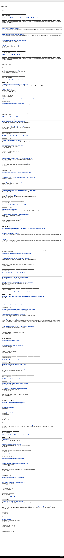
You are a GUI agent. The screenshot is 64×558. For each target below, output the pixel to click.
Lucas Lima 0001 (10, 51)
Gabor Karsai (50, 20)
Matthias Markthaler (9, 321)
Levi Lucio (11, 478)
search (12, 1)
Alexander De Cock (15, 191)
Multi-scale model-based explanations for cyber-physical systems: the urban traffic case (17, 158)
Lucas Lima (16, 141)
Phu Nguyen (47, 29)
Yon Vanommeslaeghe (10, 63)
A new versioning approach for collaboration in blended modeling (13, 121)
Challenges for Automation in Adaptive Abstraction (11, 340)
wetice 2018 (4, 489)
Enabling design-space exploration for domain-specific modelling (13, 458)
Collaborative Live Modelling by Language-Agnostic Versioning (13, 126)
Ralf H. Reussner (44, 234)
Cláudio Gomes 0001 (10, 215)
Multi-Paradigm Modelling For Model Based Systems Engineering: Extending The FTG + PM (17, 182)
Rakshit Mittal (4, 141)
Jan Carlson (45, 320)
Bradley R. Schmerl (15, 320)
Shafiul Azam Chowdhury (51, 320)
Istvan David (4, 117)
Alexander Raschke (15, 76)
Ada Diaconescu (4, 159)
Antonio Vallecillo (46, 21)
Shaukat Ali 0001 (18, 20)
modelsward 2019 (5, 414)
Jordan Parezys (4, 146)
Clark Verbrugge (15, 478)
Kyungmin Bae (15, 234)
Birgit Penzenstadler (21, 321)
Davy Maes (37, 85)
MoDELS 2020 (4, 260)
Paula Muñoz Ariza (9, 21)
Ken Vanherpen (16, 315)
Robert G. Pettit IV (32, 321)
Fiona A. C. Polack (22, 21)
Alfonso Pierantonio (15, 21)
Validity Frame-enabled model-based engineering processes (12, 70)
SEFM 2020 (4, 366)
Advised (6, 6)
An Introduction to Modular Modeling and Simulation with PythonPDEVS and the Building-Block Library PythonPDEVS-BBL (23, 296)
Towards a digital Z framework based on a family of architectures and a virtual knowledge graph (18, 177)
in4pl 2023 (3, 221)
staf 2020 (3, 270)
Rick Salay (19, 278)
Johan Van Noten (26, 85)
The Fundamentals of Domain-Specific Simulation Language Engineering (14, 388)
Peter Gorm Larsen (25, 365)
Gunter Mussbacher (39, 426)
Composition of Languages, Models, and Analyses (10, 233)
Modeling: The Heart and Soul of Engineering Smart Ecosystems (13, 34)
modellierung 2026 (5, 22)
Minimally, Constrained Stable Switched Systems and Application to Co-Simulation (16, 434)
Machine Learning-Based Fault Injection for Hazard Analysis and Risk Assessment (16, 204)
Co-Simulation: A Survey (6, 439)
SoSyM (3, 42)
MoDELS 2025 (4, 32)
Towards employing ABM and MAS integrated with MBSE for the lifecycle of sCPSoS (16, 253)
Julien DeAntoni (14, 445)
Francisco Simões (5, 104)
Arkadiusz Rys (4, 63)
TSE (3, 279)
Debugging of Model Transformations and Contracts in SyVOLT (13, 477)
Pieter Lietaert (15, 85)
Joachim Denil (31, 29)
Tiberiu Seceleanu (52, 29)
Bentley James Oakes (5, 173)
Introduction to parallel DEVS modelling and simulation (11, 496)
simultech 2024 (4, 96)
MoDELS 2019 (4, 307)
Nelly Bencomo (32, 20)
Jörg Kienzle (29, 426)
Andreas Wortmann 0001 (12, 20)
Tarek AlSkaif (4, 29)
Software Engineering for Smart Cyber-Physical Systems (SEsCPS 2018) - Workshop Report (17, 319)
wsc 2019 (3, 338)
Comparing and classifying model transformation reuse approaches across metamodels (17, 248)
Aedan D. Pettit (26, 321)
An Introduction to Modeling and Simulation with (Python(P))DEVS (13, 402)
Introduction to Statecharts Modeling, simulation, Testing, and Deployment (15, 463)
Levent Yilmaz (53, 507)
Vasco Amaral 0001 (16, 104)
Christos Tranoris (44, 321)
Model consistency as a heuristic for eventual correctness (12, 116)
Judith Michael (42, 29)
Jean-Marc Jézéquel (23, 426)
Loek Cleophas (19, 29)
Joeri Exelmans (4, 41)
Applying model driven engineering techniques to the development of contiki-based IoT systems (18, 309)
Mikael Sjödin (10, 36)
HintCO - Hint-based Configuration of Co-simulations (11, 359)
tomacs (3, 284)
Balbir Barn (23, 20)
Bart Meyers (4, 85)
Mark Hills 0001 (32, 234)
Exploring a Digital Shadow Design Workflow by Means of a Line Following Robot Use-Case (17, 223)
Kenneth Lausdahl (24, 356)
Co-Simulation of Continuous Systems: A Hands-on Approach (12, 345)
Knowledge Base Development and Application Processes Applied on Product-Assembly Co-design (19, 190)
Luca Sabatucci (38, 321)
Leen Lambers (53, 35)
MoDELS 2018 (4, 475)
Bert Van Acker (22, 63)
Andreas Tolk (4, 507)
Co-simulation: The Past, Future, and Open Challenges (11, 444)
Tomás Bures (4, 320)
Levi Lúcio (9, 351)
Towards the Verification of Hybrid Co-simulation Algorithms (12, 501)
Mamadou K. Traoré (41, 507)
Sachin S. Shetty (35, 507)
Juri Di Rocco (48, 35)
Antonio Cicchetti (43, 35)
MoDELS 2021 (4, 192)
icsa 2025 (3, 52)
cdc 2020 (3, 275)
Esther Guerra (17, 426)
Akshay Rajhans (22, 507)
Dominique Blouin (27, 141)
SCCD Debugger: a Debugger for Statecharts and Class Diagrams (13, 103)
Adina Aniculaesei (27, 320)
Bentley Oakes (14, 375)
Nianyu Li (3, 321)
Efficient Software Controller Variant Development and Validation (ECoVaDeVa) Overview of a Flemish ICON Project (21, 369)
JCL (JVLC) (4, 123)
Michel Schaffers (32, 85)
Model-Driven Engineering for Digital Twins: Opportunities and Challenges (14, 54)
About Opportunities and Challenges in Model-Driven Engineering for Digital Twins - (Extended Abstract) (20, 17)
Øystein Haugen (36, 29)
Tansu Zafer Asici (5, 310)
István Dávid (4, 431)
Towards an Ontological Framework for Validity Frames (11, 140)
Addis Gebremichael (26, 469)
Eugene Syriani (15, 117)
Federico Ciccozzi (5, 332)
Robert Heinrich (15, 127)
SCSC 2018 (4, 484)
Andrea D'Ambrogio (16, 507)
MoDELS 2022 (4, 160)
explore (6, 1)
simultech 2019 (4, 362)
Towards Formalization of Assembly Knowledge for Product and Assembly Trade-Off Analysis (18, 326)
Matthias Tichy (21, 36)
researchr (2, 1)
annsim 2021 (4, 226)
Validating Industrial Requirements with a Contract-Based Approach (13, 314)
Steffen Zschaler (38, 36)
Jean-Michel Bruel (37, 35)
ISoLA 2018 (4, 446)
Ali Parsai (11, 173)
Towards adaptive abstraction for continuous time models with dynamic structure (16, 258)
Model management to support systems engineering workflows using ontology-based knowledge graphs (20, 98)
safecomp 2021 (4, 207)
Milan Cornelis (17, 63)
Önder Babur (9, 29)
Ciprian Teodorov (10, 41)
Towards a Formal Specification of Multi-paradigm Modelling (12, 304)
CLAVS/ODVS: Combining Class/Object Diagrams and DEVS (12, 145)
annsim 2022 (4, 184)
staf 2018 (3, 451)
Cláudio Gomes (4, 346)
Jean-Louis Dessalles (16, 159)
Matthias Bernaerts (5, 315)
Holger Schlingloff (34, 21)
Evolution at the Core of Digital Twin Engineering (10, 28)
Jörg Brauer (26, 502)
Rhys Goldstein (21, 283)
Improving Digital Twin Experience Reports (9, 209)
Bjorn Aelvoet (22, 315)
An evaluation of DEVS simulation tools (9, 528)
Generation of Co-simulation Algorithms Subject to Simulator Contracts (14, 364)
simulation (3, 72)
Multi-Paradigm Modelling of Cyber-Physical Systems (11, 412)
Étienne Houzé (10, 159)
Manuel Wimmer (4, 20)
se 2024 (3, 82)
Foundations (4, 239)
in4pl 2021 (3, 216)
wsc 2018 (3, 432)
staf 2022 (3, 165)
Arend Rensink (21, 196)
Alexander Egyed (21, 127)
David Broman (14, 440)
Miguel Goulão (10, 104)
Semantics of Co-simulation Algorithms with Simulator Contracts (13, 350)
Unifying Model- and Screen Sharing (8, 487)
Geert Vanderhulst (20, 85)
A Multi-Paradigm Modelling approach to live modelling (11, 397)
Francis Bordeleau (38, 20)
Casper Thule (19, 356)
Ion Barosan (28, 20)
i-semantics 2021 (5, 202)
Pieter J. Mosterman (5, 90)
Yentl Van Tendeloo (5, 151)
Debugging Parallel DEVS (6, 519)
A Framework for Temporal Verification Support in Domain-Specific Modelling (15, 277)
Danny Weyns (9, 320)
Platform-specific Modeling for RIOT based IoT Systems (11, 263)
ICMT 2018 (4, 427)
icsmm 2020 (4, 289)
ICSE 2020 (4, 265)
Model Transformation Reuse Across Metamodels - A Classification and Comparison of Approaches (19, 425)
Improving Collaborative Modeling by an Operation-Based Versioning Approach (15, 79)
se (2, 59)
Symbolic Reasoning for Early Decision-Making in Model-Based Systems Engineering (16, 111)
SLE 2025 (3, 47)
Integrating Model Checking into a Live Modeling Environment (12, 45)
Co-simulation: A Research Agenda (8, 407)
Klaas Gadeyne (41, 85)
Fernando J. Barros (10, 507)
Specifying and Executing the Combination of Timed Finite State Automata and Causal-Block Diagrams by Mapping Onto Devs (23, 228)
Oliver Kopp (54, 20)
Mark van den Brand (52, 21)
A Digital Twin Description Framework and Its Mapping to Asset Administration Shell (16, 172)
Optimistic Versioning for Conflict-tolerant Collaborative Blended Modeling (15, 163)
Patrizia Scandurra (56, 234)
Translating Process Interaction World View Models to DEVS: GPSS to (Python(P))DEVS (17, 291)
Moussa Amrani (4, 196)
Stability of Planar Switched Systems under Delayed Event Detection (14, 272)
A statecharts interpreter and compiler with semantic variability (13, 167)
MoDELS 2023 (4, 114)
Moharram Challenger (16, 14)
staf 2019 (3, 328)
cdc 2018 (3, 437)
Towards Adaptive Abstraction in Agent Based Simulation (12, 335)
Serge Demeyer (30, 173)
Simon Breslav (16, 283)
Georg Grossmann (45, 20)
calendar (9, 1)
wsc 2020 (3, 294)
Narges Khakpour (38, 234)
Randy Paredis (4, 95)
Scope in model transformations (7, 453)
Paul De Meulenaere (28, 63)
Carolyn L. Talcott (5, 234)
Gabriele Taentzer (15, 36)
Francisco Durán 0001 (10, 241)
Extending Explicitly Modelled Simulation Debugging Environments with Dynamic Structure (17, 282)
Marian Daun (58, 320)
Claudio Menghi (14, 321)
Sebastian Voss (55, 321)
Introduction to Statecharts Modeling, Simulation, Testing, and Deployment (15, 383)
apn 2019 (3, 419)
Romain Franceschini (29, 159)
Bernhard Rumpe (5, 36)
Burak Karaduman (5, 264)
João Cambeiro (40, 320)
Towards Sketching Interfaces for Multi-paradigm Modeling (12, 378)
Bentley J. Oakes (5, 201)
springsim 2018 (4, 470)
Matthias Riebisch (28, 21)
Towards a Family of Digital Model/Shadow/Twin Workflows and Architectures (15, 214)
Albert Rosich (11, 327)
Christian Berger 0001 (33, 320)
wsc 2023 (3, 147)
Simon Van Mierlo (24, 173)
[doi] (9, 15)
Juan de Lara (33, 426)
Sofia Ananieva (10, 234)
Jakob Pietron (9, 76)
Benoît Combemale (26, 29)
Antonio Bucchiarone (5, 35)
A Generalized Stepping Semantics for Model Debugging (11, 472)
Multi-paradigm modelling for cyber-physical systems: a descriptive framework (15, 195)
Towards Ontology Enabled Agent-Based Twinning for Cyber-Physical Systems (15, 135)
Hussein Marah (4, 14)
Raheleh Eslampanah (10, 141)
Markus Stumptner (40, 21)
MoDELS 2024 (4, 77)
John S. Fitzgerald (21, 320)
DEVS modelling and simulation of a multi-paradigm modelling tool (13, 482)
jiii (2, 15)
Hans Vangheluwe (23, 14)
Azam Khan (26, 283)
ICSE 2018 (4, 513)
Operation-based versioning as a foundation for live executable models (14, 40)
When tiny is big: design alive (7, 89)
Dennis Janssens (15, 201)
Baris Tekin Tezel (10, 14)
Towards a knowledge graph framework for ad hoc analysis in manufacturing (15, 84)
